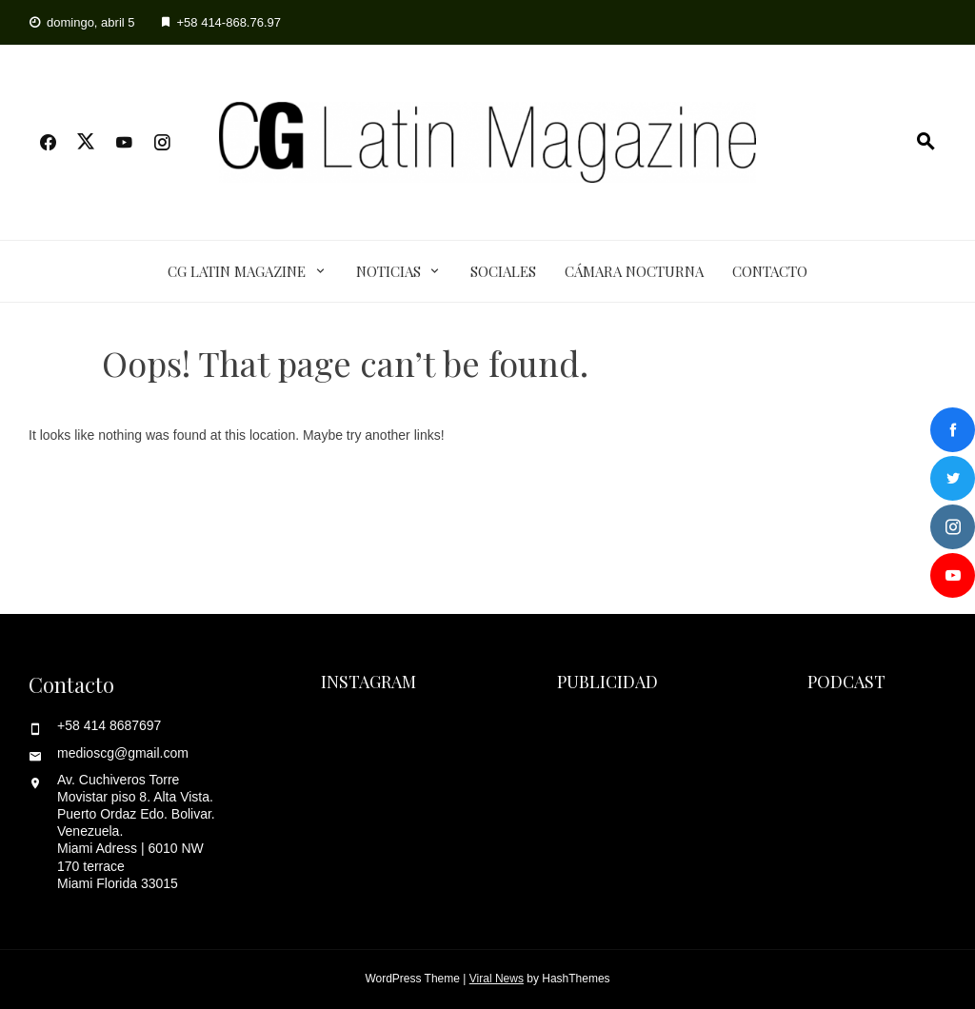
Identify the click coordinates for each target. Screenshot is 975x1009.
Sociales (503, 271)
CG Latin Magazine (237, 271)
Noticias (388, 271)
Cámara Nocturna (634, 271)
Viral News (496, 978)
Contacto (769, 271)
